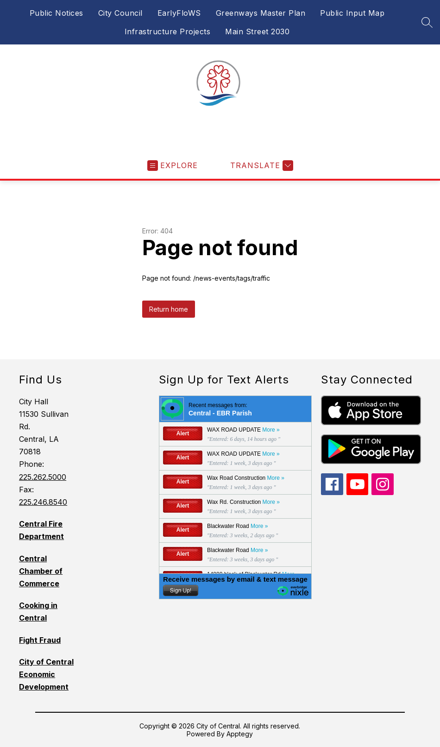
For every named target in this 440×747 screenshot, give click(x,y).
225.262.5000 (42, 477)
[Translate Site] (260, 165)
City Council (120, 13)
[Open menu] (172, 165)
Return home (168, 309)
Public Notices (56, 13)
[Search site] (427, 22)
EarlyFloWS (179, 13)
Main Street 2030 (257, 31)
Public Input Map (352, 13)
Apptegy (239, 734)
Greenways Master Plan (261, 13)
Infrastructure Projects (168, 31)
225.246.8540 (43, 502)
